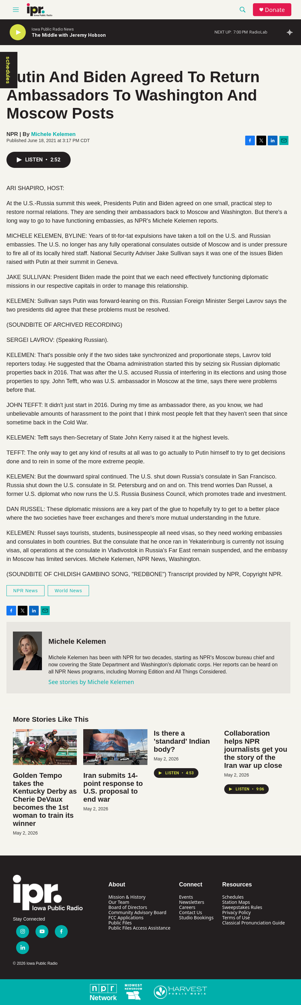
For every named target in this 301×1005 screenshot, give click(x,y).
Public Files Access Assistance (139, 928)
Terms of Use (236, 917)
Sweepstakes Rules (242, 907)
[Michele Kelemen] (27, 651)
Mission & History (126, 897)
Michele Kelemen (53, 134)
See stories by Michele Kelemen (91, 682)
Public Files (120, 923)
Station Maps (236, 902)
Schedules (233, 897)
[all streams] (291, 32)
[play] (18, 32)
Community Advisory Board (137, 912)
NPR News (25, 590)
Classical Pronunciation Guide (253, 923)
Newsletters (191, 902)
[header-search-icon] (242, 10)
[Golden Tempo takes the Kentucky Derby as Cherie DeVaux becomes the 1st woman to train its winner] (45, 747)
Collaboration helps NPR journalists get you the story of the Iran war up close (255, 749)
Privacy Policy (236, 912)
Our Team (118, 902)
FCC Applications (126, 917)
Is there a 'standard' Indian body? (182, 741)
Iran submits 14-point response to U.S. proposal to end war (113, 787)
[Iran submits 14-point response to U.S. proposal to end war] (115, 747)
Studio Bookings (196, 917)
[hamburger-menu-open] (16, 9)
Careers (187, 907)
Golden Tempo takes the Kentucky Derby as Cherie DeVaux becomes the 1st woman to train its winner (45, 799)
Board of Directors (127, 907)
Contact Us (190, 912)
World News (68, 590)
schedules (8, 70)
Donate (275, 9)
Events (186, 897)
